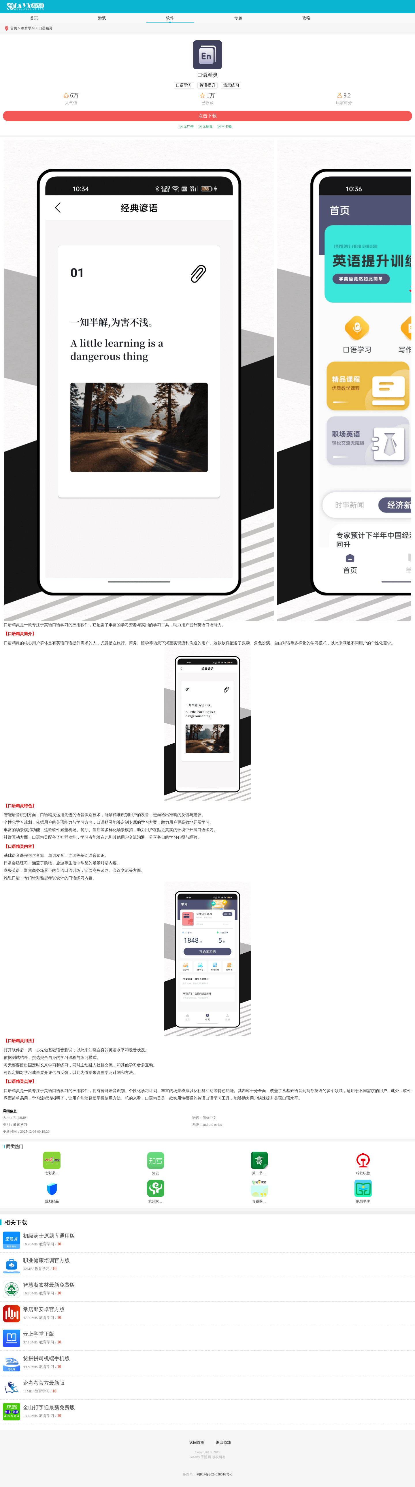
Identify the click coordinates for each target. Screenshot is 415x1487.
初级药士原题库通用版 (49, 1236)
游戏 (102, 18)
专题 (238, 18)
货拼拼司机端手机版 (46, 1358)
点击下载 (207, 115)
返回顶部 (223, 1442)
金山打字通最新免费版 (49, 1407)
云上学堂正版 (38, 1334)
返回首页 (196, 1442)
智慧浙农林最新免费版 (49, 1285)
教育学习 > (29, 28)
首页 (34, 18)
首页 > (15, 28)
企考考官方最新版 (44, 1383)
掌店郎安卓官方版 (44, 1309)
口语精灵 (45, 28)
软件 (170, 18)
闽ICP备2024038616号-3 (215, 1474)
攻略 (306, 18)
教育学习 (20, 1125)
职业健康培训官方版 (46, 1260)
